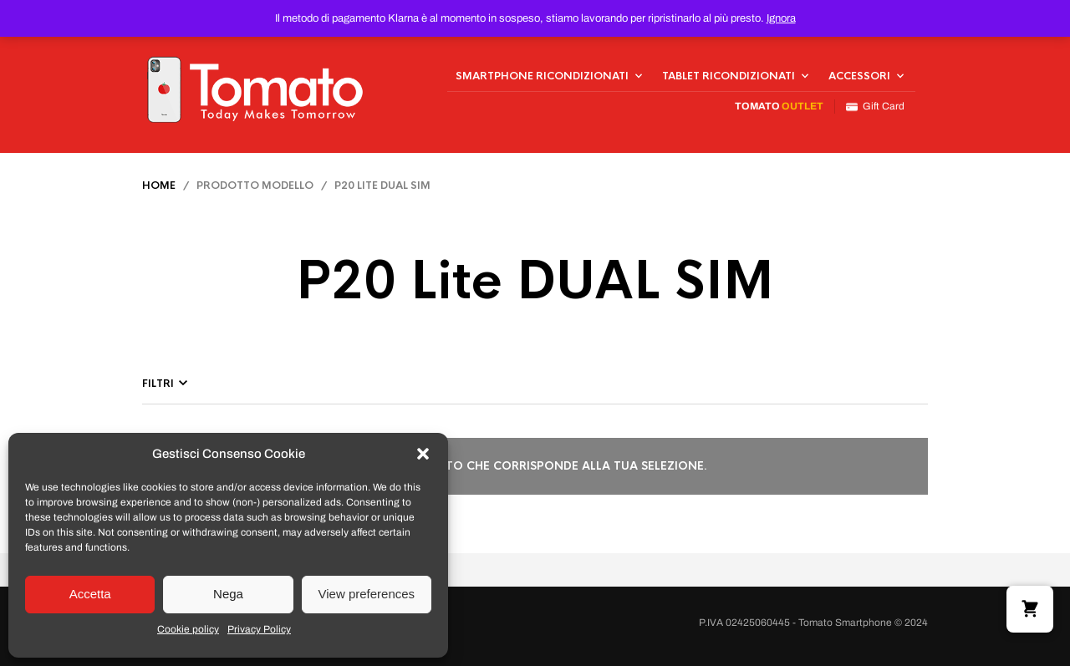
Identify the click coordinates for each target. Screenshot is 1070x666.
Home (159, 185)
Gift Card (875, 106)
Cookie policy (188, 629)
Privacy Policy (259, 629)
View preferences (366, 594)
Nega (228, 594)
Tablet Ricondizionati (728, 76)
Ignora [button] (781, 18)
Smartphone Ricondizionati (542, 76)
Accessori (859, 76)
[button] (423, 453)
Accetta (90, 594)
